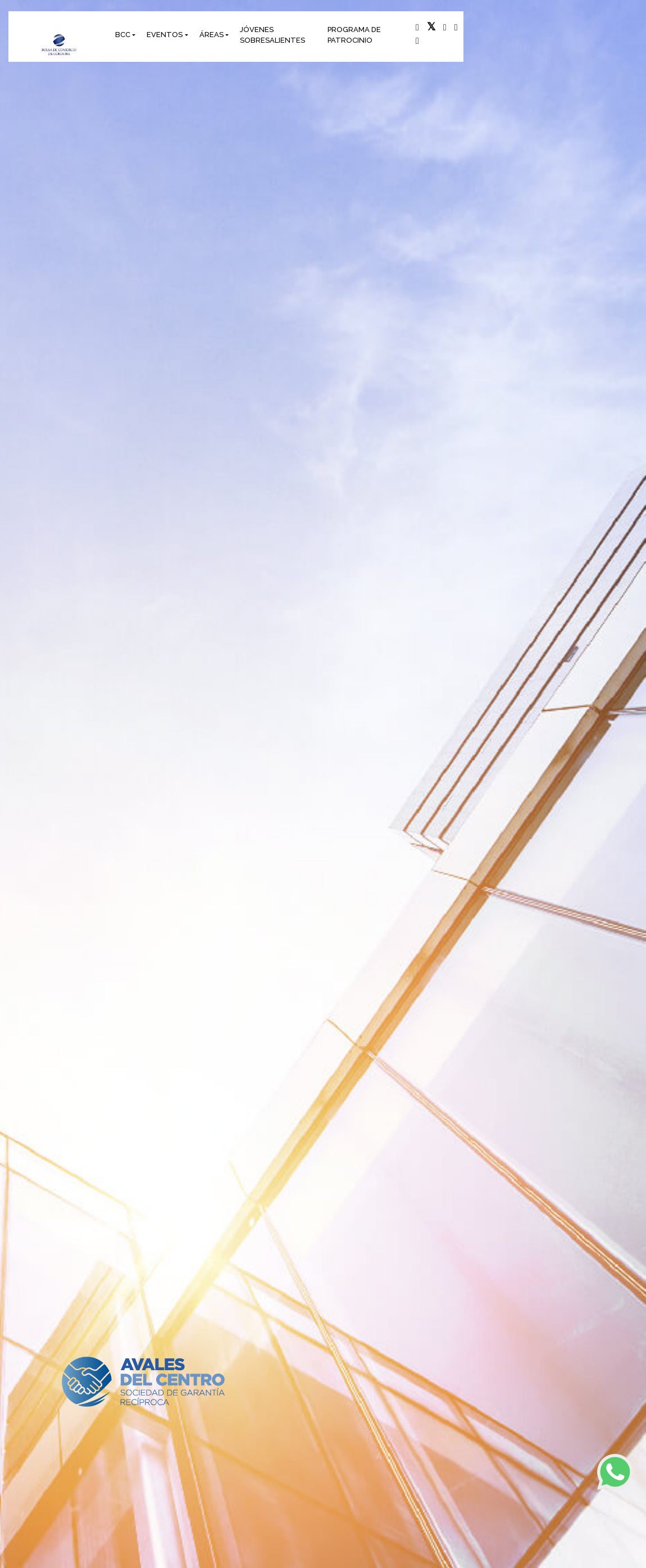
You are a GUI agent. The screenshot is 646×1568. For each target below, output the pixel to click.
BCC (122, 34)
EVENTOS (165, 34)
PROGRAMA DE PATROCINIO (354, 35)
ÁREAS (211, 34)
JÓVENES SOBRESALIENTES (272, 35)
